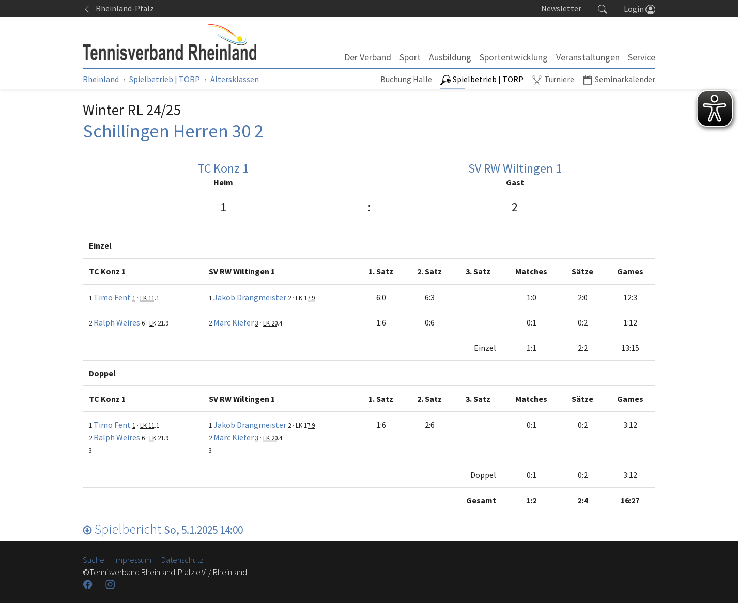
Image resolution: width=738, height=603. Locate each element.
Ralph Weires (117, 322)
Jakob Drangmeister (249, 297)
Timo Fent (112, 297)
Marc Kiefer (233, 322)
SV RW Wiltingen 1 (515, 168)
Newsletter (561, 8)
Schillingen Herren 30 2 (173, 131)
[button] (603, 8)
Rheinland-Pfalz (118, 8)
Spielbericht (163, 528)
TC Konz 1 (223, 168)
